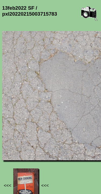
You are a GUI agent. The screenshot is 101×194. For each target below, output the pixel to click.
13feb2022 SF (55, 159)
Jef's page (12, 159)
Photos (32, 159)
